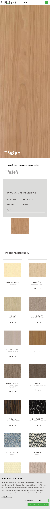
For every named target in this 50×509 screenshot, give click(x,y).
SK (27, 2)
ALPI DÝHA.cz (12, 165)
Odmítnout (42, 500)
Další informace (6, 497)
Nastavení (29, 500)
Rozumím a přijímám (38, 504)
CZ (24, 2)
